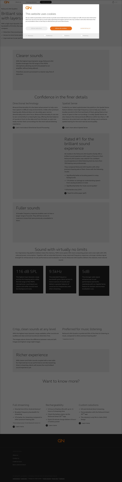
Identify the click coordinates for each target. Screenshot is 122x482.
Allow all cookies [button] (61, 28)
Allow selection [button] (36, 28)
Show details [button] (85, 28)
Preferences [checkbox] (48, 35)
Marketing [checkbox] (84, 35)
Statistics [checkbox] (65, 35)
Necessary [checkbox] (29, 35)
